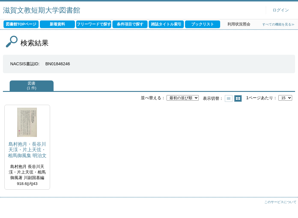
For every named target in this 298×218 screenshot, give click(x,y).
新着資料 (57, 24)
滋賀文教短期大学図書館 (41, 10)
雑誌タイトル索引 (166, 24)
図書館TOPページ (21, 24)
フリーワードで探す (94, 24)
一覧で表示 (228, 98)
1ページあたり (259, 97)
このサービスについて (280, 202)
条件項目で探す (130, 24)
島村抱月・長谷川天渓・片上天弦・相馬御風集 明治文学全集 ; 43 (27, 150)
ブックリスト (202, 24)
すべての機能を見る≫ (278, 24)
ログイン (281, 10)
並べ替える (151, 97)
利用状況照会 (238, 24)
